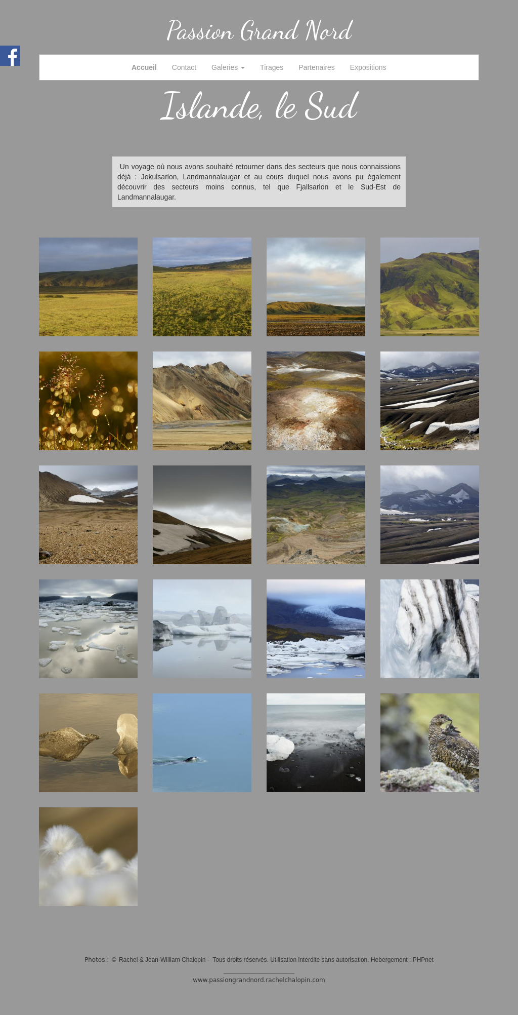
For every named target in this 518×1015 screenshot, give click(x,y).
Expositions (368, 67)
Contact (184, 67)
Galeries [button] (228, 67)
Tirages (271, 67)
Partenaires (316, 67)
